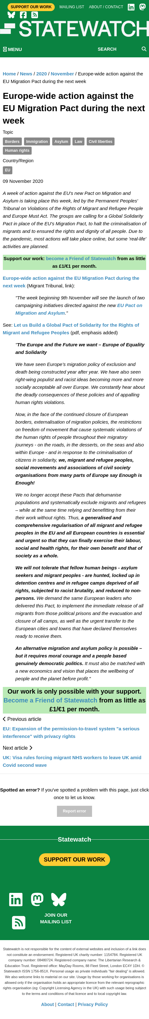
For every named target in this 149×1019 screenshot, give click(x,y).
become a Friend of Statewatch (81, 258)
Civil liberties (101, 141)
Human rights (17, 150)
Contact (66, 1004)
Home (9, 73)
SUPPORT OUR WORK (74, 859)
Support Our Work (31, 7)
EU (7, 170)
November (62, 73)
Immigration (37, 141)
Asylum (61, 141)
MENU (12, 49)
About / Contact (106, 7)
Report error (74, 811)
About (47, 1004)
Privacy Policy (93, 1004)
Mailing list (71, 7)
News (26, 73)
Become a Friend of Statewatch (50, 700)
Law (78, 141)
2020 (41, 73)
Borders (12, 141)
